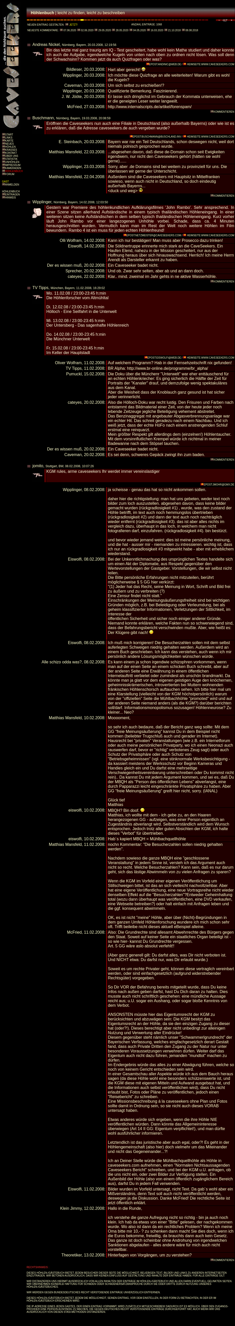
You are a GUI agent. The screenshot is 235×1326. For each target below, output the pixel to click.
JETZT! (73, 24)
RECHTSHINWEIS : (38, 1267)
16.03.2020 (156, 30)
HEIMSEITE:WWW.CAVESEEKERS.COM (210, 64)
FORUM (9, 174)
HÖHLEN (10, 146)
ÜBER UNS (11, 156)
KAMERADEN (13, 168)
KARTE (9, 140)
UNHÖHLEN (12, 162)
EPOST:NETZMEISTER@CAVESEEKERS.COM (153, 235)
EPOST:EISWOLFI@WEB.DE (164, 357)
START (9, 134)
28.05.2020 (121, 30)
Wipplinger (41, 202)
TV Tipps (40, 288)
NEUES (9, 143)
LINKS (8, 137)
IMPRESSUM (13, 165)
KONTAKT (11, 153)
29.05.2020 (104, 30)
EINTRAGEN (12, 194)
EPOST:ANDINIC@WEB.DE (165, 64)
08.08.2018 (191, 30)
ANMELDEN (12, 184)
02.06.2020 (87, 30)
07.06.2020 (69, 30)
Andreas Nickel (46, 44)
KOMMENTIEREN (223, 111)
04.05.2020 (139, 30)
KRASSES (11, 149)
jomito (37, 466)
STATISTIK (11, 159)
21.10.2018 (174, 30)
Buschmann (43, 118)
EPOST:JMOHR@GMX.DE (219, 484)
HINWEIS (10, 197)
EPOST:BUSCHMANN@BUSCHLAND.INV (157, 136)
